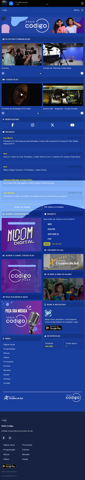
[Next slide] (82, 73)
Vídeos (6, 357)
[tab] (40, 73)
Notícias (6, 379)
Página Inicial (9, 344)
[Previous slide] (3, 73)
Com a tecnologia (9, 476)
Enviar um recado (22, 207)
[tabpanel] (22, 56)
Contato (6, 383)
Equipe (6, 374)
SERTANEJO (53, 234)
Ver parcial (56, 244)
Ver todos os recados (63, 207)
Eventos (6, 366)
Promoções (8, 362)
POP (49, 239)
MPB (50, 224)
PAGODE (51, 229)
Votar (47, 244)
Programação (9, 349)
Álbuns (6, 353)
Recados (7, 370)
